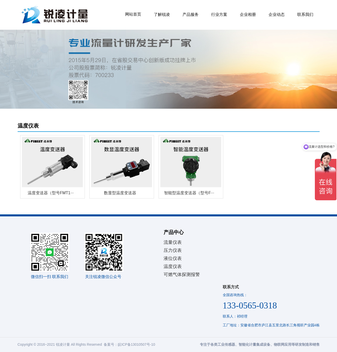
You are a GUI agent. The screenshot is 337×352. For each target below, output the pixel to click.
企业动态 (277, 14)
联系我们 (305, 14)
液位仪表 (173, 258)
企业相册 (248, 14)
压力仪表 (173, 250)
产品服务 (190, 14)
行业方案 (219, 14)
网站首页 (133, 14)
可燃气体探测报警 (182, 274)
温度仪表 (173, 266)
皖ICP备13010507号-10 (136, 344)
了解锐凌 (162, 14)
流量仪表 (173, 242)
